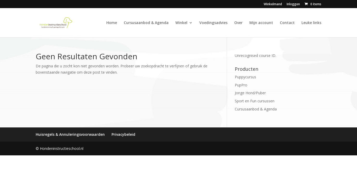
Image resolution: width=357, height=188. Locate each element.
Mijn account (261, 23)
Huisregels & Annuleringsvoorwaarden (70, 134)
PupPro (241, 85)
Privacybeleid (123, 134)
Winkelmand (273, 4)
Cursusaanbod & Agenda (146, 23)
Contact (287, 23)
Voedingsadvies (213, 23)
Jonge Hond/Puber (250, 92)
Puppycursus (245, 76)
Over (238, 23)
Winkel (181, 23)
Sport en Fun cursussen (254, 100)
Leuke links (311, 23)
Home (111, 23)
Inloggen (293, 4)
